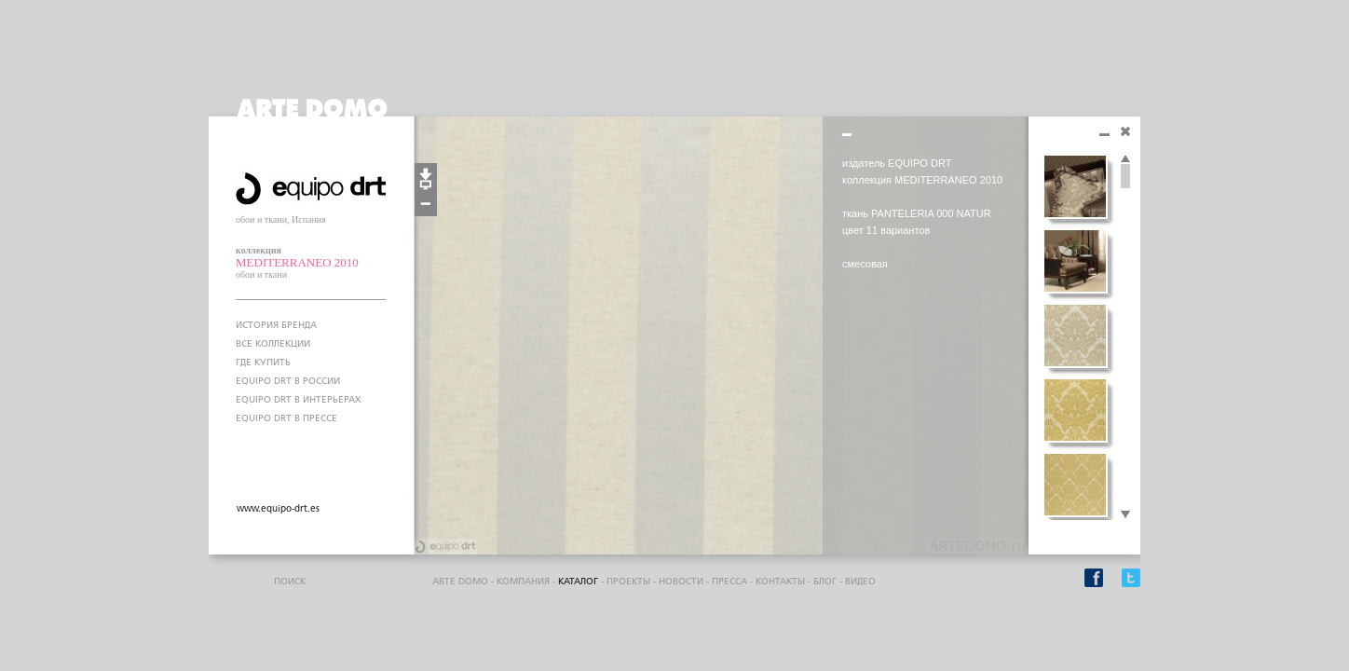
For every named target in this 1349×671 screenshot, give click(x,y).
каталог (578, 581)
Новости (681, 581)
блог (825, 581)
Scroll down (1125, 515)
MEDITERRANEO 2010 (297, 262)
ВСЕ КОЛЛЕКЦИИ (273, 344)
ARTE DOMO (460, 581)
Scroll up (1125, 159)
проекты (628, 581)
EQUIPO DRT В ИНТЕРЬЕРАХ (298, 399)
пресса (729, 581)
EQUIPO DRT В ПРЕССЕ (286, 418)
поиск (290, 581)
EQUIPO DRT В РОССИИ (288, 381)
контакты (780, 581)
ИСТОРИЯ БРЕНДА (276, 325)
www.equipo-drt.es (278, 509)
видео (860, 581)
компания (523, 581)
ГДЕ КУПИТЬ (263, 362)
